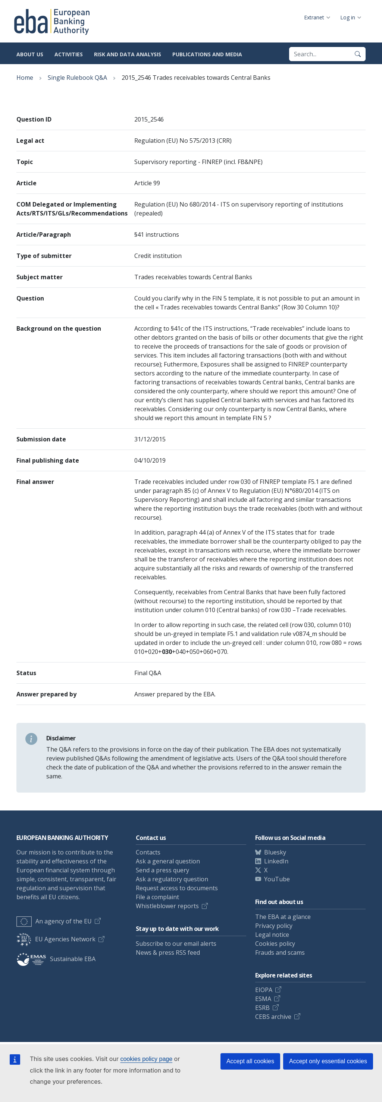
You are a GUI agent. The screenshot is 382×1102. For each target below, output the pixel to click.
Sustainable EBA (56, 959)
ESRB (262, 1008)
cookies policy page (146, 1059)
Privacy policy (273, 926)
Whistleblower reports (167, 906)
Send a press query (162, 870)
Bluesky (275, 852)
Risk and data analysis (127, 54)
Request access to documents (177, 888)
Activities (68, 54)
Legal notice (272, 935)
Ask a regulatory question (172, 879)
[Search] (358, 54)
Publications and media (207, 54)
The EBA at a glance (283, 917)
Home (24, 77)
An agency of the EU (54, 921)
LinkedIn (276, 861)
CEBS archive (273, 1017)
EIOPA (263, 990)
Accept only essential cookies (328, 1061)
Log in (347, 17)
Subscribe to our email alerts (176, 943)
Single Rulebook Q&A (77, 77)
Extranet (314, 17)
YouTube (277, 879)
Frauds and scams (280, 952)
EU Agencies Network (56, 939)
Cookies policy (275, 943)
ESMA (263, 999)
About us (29, 54)
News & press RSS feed (168, 952)
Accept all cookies (250, 1061)
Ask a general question (168, 861)
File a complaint (157, 897)
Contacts (148, 852)
